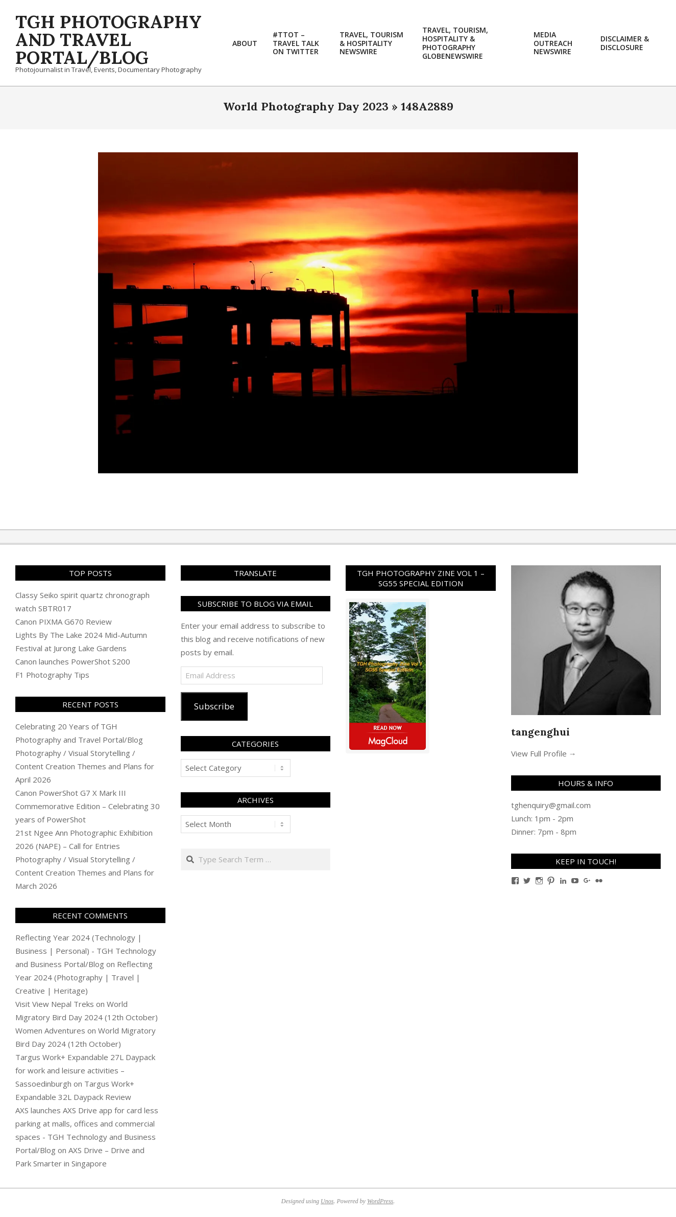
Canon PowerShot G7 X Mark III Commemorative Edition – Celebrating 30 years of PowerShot (87, 806)
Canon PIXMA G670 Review (63, 621)
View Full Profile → (543, 753)
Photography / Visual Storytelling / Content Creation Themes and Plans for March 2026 (84, 872)
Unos (327, 1201)
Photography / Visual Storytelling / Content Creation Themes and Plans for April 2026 (84, 766)
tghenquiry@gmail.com (551, 805)
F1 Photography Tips (52, 675)
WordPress (380, 1201)
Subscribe (214, 706)
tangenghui (540, 731)
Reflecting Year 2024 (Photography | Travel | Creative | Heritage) (84, 977)
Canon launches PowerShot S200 (72, 661)
